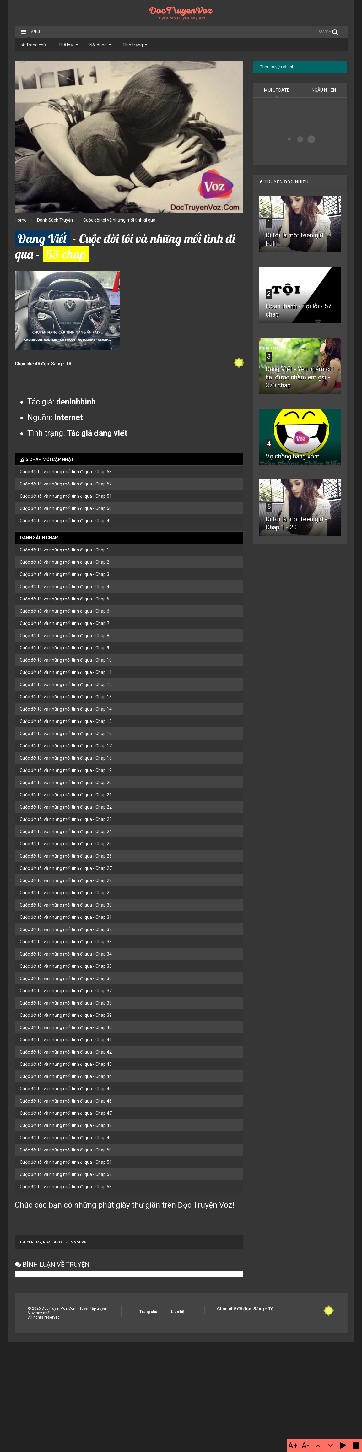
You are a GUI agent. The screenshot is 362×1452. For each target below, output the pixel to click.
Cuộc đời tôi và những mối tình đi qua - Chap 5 (64, 598)
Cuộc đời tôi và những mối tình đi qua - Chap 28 (66, 880)
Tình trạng (135, 44)
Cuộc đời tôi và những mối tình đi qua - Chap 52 (66, 483)
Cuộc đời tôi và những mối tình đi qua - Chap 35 (66, 966)
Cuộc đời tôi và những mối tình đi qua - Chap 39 (66, 1015)
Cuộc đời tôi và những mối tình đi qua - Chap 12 (66, 684)
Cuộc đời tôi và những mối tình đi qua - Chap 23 (66, 819)
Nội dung (100, 44)
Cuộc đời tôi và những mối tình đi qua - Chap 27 (66, 868)
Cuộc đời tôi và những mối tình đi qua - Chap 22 (66, 807)
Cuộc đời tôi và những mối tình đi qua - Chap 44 (66, 1076)
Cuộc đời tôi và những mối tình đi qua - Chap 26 (66, 856)
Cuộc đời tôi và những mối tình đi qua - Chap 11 (66, 672)
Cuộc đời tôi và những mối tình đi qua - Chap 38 (66, 1002)
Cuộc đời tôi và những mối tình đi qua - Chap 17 (66, 745)
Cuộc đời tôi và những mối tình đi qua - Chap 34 (66, 953)
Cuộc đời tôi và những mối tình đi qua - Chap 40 (66, 1027)
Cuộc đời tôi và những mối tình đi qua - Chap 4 (64, 586)
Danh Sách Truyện (55, 220)
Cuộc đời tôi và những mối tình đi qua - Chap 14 (66, 709)
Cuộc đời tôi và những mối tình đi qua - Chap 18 (66, 758)
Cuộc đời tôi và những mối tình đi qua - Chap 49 (66, 520)
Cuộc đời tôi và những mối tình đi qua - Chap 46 (66, 1100)
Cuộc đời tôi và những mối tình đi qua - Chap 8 (64, 635)
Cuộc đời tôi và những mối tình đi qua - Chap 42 (66, 1051)
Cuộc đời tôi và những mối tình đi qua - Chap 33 (66, 941)
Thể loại (68, 44)
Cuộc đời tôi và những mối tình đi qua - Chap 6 (64, 611)
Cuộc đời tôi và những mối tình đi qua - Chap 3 (64, 574)
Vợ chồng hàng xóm (293, 456)
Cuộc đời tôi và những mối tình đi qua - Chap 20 (66, 782)
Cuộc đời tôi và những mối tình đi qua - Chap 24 (66, 831)
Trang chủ (33, 44)
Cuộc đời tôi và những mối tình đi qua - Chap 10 (66, 660)
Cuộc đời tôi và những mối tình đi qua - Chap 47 (66, 1113)
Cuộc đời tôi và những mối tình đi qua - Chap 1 (64, 549)
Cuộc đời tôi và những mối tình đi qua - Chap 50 (66, 508)
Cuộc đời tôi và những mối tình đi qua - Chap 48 (66, 1125)
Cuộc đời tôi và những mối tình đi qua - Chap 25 (66, 843)
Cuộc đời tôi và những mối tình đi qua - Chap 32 (66, 929)
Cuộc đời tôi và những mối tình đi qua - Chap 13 (66, 696)
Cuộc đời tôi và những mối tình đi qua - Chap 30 (66, 905)
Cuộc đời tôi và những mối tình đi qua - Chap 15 (66, 721)
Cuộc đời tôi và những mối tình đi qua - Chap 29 (66, 892)
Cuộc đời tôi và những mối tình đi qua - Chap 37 (66, 990)
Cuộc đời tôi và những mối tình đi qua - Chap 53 (66, 471)
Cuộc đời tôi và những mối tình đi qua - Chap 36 (66, 978)
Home (21, 220)
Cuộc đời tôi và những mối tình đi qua (119, 220)
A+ (293, 1445)
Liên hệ (177, 1311)
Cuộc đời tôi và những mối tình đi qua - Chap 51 (66, 496)
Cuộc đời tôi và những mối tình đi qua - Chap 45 (66, 1088)
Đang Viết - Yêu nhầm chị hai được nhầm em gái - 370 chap (300, 377)
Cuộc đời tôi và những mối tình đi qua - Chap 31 (66, 917)
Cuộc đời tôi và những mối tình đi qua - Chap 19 (66, 770)
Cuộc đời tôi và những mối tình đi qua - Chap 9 (64, 647)
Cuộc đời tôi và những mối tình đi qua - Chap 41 (66, 1039)
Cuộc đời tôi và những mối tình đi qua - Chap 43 (66, 1064)
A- (305, 1445)
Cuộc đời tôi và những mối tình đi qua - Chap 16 (66, 733)
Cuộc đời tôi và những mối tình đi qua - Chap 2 (64, 562)
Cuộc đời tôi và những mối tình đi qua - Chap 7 (64, 623)
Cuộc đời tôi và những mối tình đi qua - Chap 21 (66, 794)
